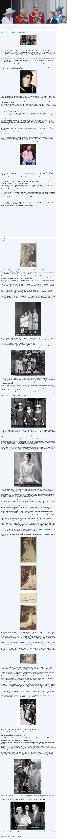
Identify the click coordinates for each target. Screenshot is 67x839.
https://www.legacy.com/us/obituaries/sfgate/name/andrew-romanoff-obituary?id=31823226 (28, 209)
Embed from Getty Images (14, 349)
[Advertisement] (28, 10)
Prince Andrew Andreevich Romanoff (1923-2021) (15, 32)
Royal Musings (7, 20)
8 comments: (24, 234)
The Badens (4, 240)
